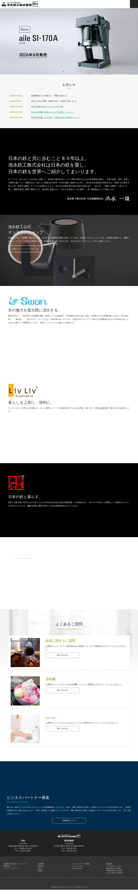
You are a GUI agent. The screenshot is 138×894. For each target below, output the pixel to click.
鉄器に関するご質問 (111, 870)
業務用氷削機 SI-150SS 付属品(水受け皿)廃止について (55, 117)
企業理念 (39, 867)
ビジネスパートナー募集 (78, 864)
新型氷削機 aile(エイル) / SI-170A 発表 (47, 107)
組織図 (39, 873)
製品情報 (108, 864)
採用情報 (5, 867)
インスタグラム (76, 867)
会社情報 (39, 864)
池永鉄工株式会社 (20, 4)
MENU (134, 4)
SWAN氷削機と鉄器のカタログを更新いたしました (52, 112)
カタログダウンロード (112, 867)
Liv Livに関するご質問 (111, 876)
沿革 (38, 870)
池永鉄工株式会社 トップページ (12, 864)
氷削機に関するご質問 (112, 873)
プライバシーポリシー (9, 870)
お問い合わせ (75, 870)
